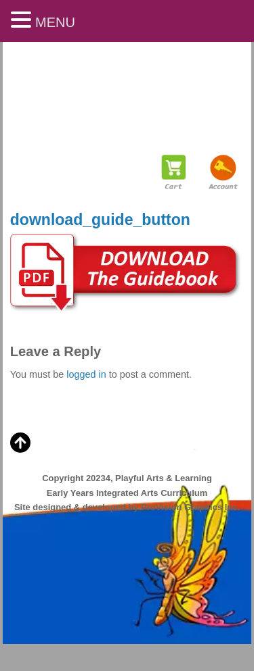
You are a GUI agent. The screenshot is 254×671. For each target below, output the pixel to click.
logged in (86, 374)
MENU (55, 22)
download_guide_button (100, 219)
